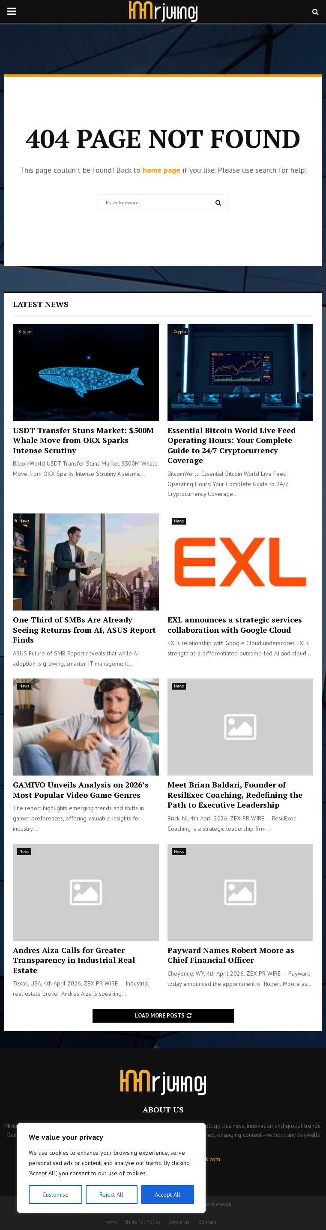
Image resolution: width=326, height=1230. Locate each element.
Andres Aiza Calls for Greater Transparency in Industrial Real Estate (74, 960)
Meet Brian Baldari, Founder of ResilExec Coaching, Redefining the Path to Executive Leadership (234, 794)
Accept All (167, 1194)
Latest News (41, 304)
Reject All (111, 1194)
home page (161, 170)
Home (110, 1221)
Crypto (25, 331)
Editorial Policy (143, 1221)
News (24, 521)
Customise (55, 1194)
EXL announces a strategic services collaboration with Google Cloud (234, 624)
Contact (207, 1221)
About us (179, 1221)
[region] (111, 1168)
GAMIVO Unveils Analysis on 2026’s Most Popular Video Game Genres (81, 789)
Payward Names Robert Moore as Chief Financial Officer (230, 955)
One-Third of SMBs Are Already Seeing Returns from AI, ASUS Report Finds (84, 629)
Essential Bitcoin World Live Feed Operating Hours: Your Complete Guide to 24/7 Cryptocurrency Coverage (231, 445)
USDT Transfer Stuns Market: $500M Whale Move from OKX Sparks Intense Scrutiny (83, 440)
